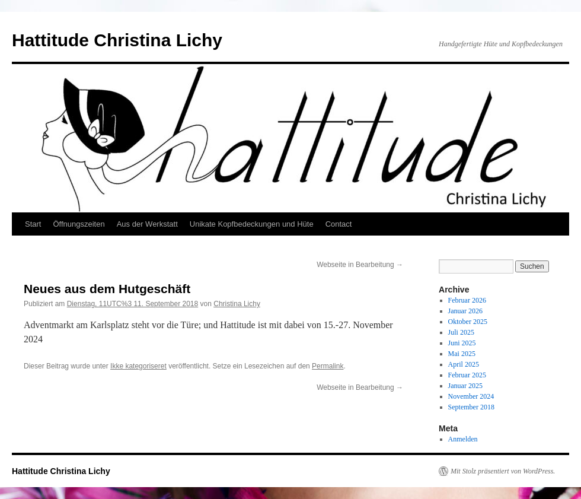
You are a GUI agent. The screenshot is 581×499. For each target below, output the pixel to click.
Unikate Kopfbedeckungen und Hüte (252, 224)
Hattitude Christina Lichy (117, 40)
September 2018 (471, 407)
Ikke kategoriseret (138, 366)
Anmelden (463, 439)
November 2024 (471, 396)
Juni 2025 (462, 343)
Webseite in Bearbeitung (360, 264)
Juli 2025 (461, 332)
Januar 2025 (465, 386)
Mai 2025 (461, 353)
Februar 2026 (467, 300)
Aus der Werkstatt (147, 224)
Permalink (327, 366)
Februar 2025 (467, 375)
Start (33, 224)
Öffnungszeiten (78, 224)
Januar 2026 (465, 311)
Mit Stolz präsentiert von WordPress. (503, 471)
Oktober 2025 (467, 321)
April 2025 (463, 364)
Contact (338, 224)
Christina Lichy (236, 304)
